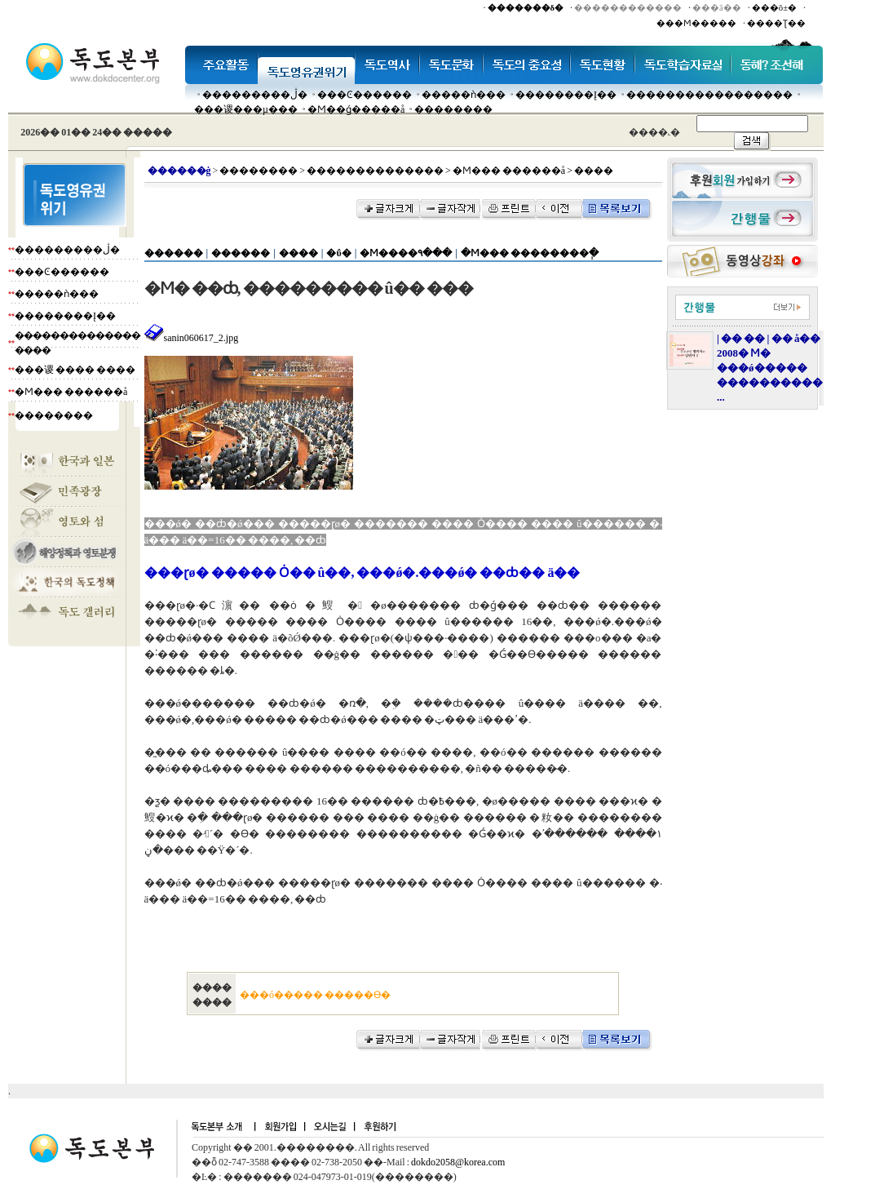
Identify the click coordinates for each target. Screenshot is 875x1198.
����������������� (709, 94)
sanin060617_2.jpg (191, 338)
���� (298, 253)
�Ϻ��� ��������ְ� (530, 253)
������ (173, 253)
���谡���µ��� (246, 109)
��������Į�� (565, 94)
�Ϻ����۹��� (406, 253)
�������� (453, 109)
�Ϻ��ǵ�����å (355, 109)
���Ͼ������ (364, 94)
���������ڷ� (254, 94)
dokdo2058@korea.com (458, 1162)
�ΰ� (338, 253)
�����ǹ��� (464, 94)
